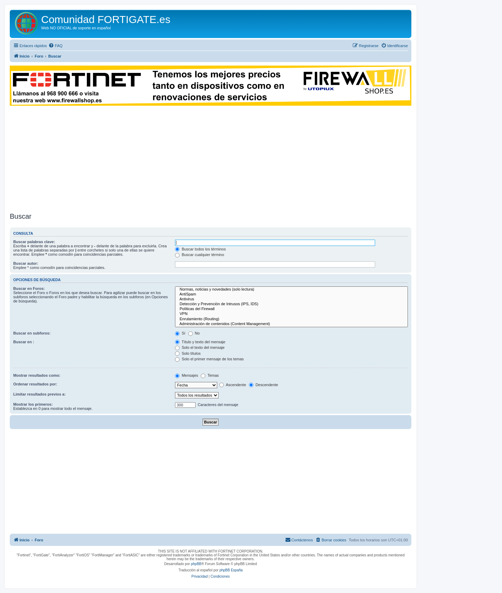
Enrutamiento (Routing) (291, 319)
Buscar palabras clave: (34, 242)
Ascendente (232, 385)
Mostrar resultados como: (36, 375)
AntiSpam (291, 294)
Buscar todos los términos (200, 249)
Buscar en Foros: (29, 288)
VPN (291, 313)
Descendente (263, 385)
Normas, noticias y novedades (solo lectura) (291, 289)
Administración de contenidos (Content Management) (291, 324)
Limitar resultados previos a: (39, 394)
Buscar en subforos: (32, 333)
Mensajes (186, 375)
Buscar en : (23, 342)
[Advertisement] (210, 158)
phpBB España (231, 570)
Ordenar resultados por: (35, 384)
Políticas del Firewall (291, 309)
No (194, 333)
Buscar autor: (25, 263)
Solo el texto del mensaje (200, 347)
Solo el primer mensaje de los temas (209, 359)
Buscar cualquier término (199, 255)
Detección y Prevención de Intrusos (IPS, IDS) (291, 304)
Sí (180, 333)
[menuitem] (55, 46)
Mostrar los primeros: (33, 404)
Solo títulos (187, 353)
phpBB (196, 564)
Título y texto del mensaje (200, 342)
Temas (210, 375)
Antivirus (291, 299)
